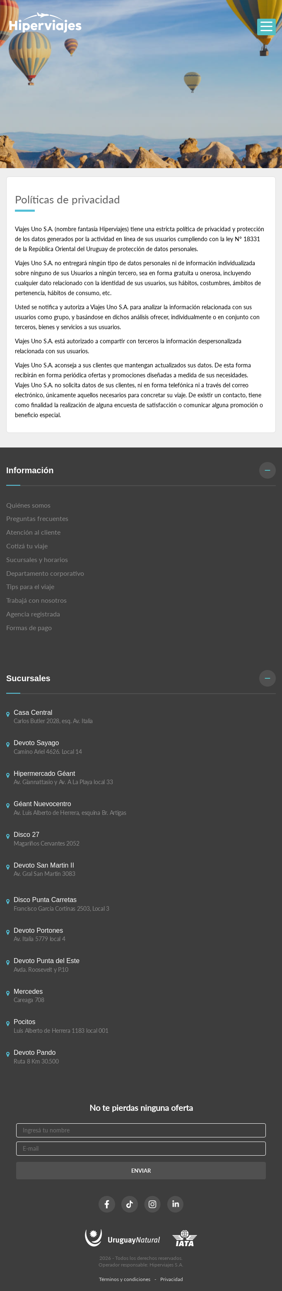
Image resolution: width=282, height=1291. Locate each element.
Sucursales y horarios (37, 559)
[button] (141, 471)
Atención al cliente (33, 532)
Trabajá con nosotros (36, 600)
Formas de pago (29, 627)
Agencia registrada (33, 614)
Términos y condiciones (124, 1279)
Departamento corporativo (45, 573)
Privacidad (171, 1279)
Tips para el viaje (30, 586)
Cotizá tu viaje (27, 546)
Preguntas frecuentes (37, 518)
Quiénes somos (28, 505)
